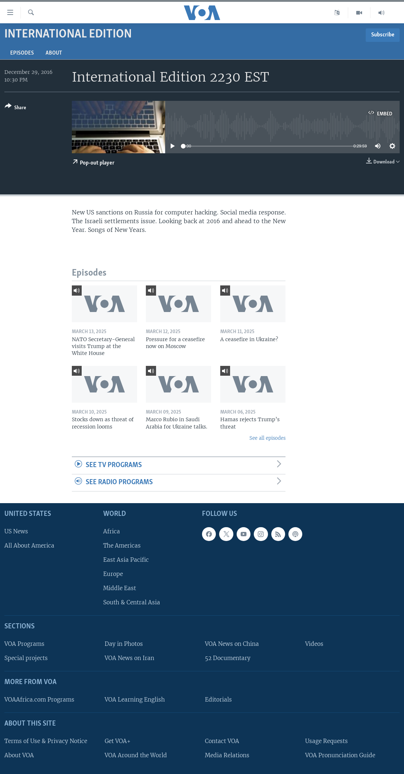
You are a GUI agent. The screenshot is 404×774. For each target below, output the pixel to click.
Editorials (218, 699)
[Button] (15, 108)
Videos (314, 643)
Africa (111, 531)
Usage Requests (326, 741)
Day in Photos (124, 643)
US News (16, 531)
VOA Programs (24, 643)
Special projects (26, 658)
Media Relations (227, 755)
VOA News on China (232, 643)
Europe (113, 573)
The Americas (122, 545)
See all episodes (267, 438)
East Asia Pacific (126, 559)
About (54, 53)
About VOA (19, 755)
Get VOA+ (118, 741)
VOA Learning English (135, 699)
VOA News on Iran (129, 658)
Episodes (22, 53)
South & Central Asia (131, 602)
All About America (29, 545)
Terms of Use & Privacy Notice (45, 741)
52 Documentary (227, 658)
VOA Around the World (136, 755)
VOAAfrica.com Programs (39, 699)
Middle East (119, 588)
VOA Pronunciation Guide (340, 755)
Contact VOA (222, 741)
